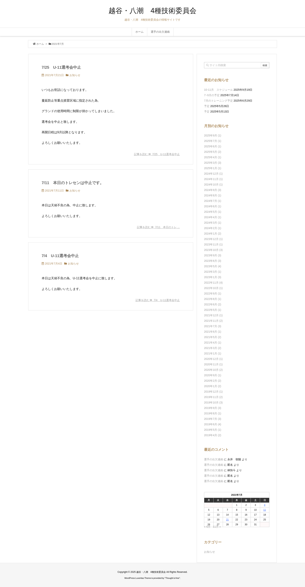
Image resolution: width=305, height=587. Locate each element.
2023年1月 (212, 277)
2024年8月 (212, 195)
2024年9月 (212, 190)
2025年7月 (212, 140)
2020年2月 (212, 380)
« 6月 (207, 526)
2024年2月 (212, 228)
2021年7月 (212, 326)
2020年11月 (213, 364)
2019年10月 (213, 402)
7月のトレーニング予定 (218, 100)
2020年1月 (212, 386)
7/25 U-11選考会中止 (61, 67)
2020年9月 (212, 375)
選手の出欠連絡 (213, 459)
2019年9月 (212, 407)
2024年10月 (213, 184)
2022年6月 (212, 304)
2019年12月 (213, 391)
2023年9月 (212, 255)
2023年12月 (213, 239)
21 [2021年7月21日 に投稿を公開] (227, 519)
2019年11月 (213, 397)
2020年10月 (213, 369)
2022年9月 (212, 293)
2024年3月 (212, 222)
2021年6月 (212, 331)
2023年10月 (213, 249)
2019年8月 (212, 413)
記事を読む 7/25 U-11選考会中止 (157, 154)
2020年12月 (213, 358)
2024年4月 (212, 217)
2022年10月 (213, 288)
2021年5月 (212, 337)
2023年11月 (213, 244)
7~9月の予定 (212, 95)
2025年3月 (212, 162)
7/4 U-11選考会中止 (60, 256)
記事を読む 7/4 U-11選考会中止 (158, 300)
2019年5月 (212, 429)
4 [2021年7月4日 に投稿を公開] (264, 505)
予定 (206, 106)
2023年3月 (212, 271)
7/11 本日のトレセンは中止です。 (73, 183)
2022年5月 (212, 309)
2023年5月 (212, 266)
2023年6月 (212, 260)
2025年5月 (212, 151)
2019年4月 (212, 435)
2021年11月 (213, 320)
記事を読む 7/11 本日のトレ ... (158, 227)
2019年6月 (212, 424)
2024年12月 (213, 173)
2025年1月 (212, 168)
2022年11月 (213, 282)
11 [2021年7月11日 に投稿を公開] (264, 510)
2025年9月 (212, 135)
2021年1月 (212, 353)
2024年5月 (212, 211)
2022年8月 (212, 299)
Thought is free (172, 578)
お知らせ (74, 75)
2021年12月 (213, 315)
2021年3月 (212, 348)
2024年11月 (213, 179)
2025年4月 (212, 157)
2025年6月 (212, 146)
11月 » (217, 526)
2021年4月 (212, 342)
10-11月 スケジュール (218, 89)
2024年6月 (212, 206)
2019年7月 (212, 418)
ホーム (40, 43)
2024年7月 (212, 200)
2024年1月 (212, 233)
